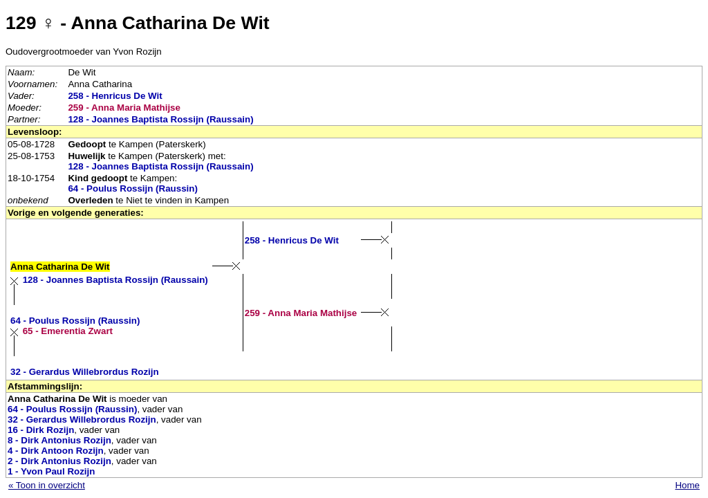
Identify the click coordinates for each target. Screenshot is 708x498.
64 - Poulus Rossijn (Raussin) (132, 188)
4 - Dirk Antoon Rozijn (56, 450)
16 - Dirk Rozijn (41, 430)
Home (687, 485)
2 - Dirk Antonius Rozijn (59, 461)
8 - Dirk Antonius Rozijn (59, 440)
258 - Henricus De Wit (115, 96)
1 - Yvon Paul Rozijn (51, 471)
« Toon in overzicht (46, 485)
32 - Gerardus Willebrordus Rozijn (84, 372)
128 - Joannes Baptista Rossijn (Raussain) (160, 119)
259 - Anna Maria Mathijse (124, 107)
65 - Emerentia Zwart (68, 331)
